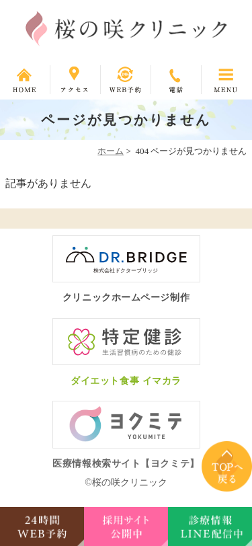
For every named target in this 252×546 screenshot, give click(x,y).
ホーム (110, 151)
